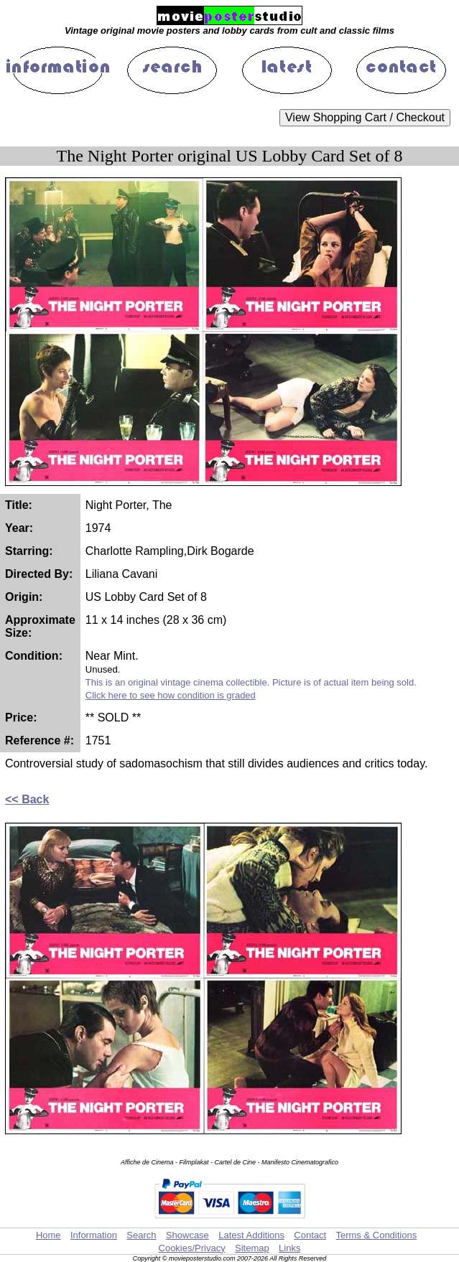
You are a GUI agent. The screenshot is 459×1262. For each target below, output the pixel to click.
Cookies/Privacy (192, 1248)
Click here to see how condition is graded (170, 695)
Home (48, 1235)
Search (141, 1235)
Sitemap (252, 1248)
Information (93, 1235)
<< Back (27, 799)
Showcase (187, 1235)
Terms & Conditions (376, 1235)
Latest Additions (251, 1235)
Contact (310, 1235)
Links (289, 1248)
